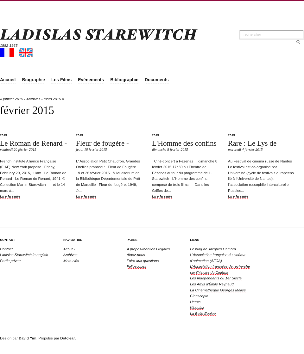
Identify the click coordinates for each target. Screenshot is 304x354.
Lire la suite (10, 196)
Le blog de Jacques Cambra (213, 249)
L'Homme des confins (184, 143)
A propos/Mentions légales (148, 249)
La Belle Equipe (203, 313)
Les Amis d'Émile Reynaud (212, 284)
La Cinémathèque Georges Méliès (218, 290)
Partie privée (10, 261)
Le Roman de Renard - (33, 143)
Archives (33, 99)
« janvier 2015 (11, 99)
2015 (3, 135)
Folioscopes (136, 266)
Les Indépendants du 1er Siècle (216, 278)
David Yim (27, 338)
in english (24, 255)
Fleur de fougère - (102, 143)
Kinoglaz (197, 307)
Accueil (69, 249)
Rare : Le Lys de (252, 143)
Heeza (195, 302)
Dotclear (67, 338)
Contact (6, 249)
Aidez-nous (136, 255)
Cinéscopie (199, 296)
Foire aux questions (143, 261)
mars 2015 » (54, 99)
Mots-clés (71, 261)
